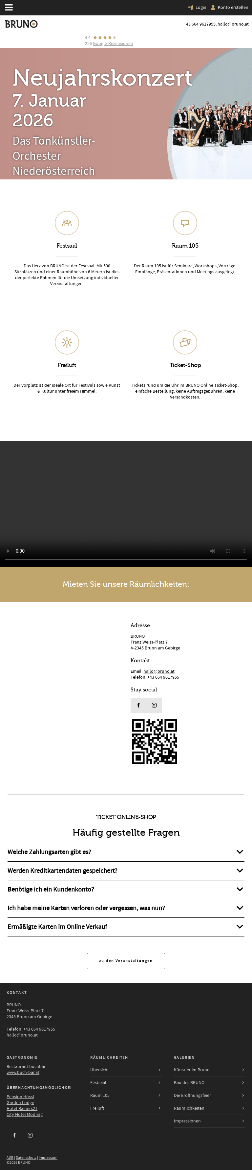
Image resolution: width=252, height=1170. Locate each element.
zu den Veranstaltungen (126, 960)
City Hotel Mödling (25, 1115)
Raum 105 (100, 1095)
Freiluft (97, 1108)
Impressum (48, 1157)
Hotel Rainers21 (22, 1109)
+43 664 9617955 (200, 24)
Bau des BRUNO (189, 1083)
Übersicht (99, 1070)
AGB (10, 1157)
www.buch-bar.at (23, 1073)
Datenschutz (26, 1157)
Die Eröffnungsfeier (192, 1095)
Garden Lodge (20, 1103)
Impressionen (187, 1121)
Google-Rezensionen (113, 44)
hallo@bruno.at (233, 24)
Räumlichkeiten (189, 1108)
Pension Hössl (20, 1097)
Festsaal (98, 1083)
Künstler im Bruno (192, 1070)
